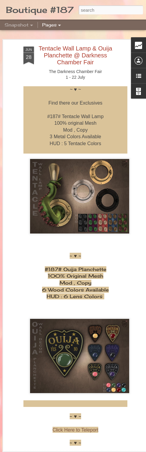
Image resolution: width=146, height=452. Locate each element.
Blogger (118, 448)
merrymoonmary (80, 448)
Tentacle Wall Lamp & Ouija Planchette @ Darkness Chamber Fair (75, 34)
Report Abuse (136, 448)
